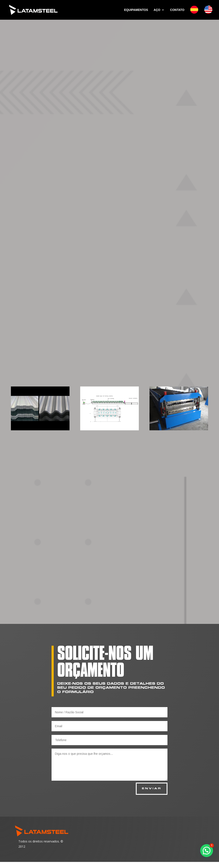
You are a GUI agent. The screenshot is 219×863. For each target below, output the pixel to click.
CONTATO (177, 10)
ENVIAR (150, 789)
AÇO (157, 10)
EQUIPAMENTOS (136, 10)
